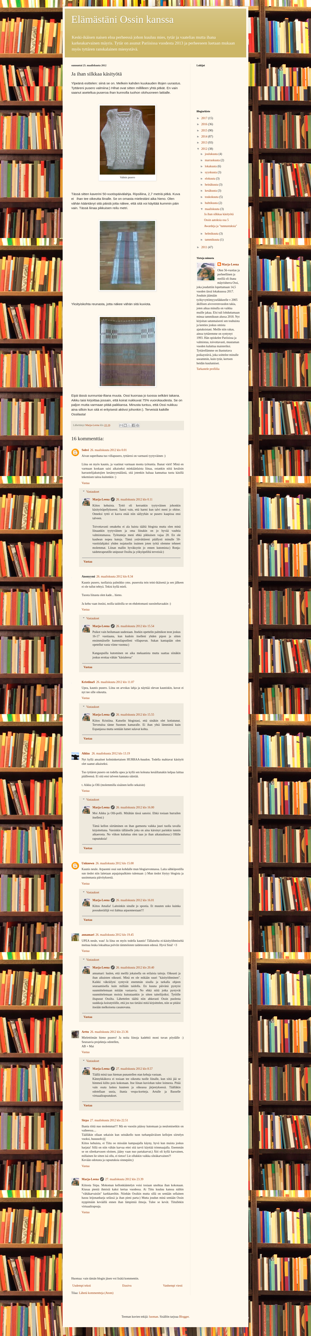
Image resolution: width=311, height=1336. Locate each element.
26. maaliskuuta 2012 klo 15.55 (135, 714)
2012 (204, 148)
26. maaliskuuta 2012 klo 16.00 (135, 807)
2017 (204, 118)
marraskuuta (213, 160)
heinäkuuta (212, 184)
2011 (204, 247)
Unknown (88, 863)
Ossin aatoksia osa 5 (216, 220)
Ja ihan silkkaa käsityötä (218, 214)
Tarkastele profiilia (208, 369)
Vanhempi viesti (172, 1285)
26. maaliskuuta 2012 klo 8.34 (114, 576)
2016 (204, 124)
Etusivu (127, 1285)
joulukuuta (211, 154)
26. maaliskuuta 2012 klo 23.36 (109, 1031)
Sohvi (85, 450)
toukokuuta (212, 197)
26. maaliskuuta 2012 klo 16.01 (135, 900)
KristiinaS (88, 682)
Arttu (85, 1031)
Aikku (86, 753)
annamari (88, 934)
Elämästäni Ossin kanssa (122, 19)
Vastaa (86, 483)
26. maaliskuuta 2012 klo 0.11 (134, 499)
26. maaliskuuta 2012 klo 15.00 (114, 863)
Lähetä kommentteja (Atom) (96, 1293)
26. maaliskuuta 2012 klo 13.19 (111, 753)
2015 (204, 130)
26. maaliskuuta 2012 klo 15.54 (135, 626)
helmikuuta (212, 233)
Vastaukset (92, 492)
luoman (153, 1316)
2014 (204, 136)
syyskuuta (211, 172)
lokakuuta (211, 166)
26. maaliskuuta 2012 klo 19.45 (114, 934)
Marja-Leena (100, 499)
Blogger (184, 1316)
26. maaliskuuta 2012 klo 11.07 (115, 682)
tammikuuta (212, 239)
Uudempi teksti (81, 1285)
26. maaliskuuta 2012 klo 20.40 (135, 967)
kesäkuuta (211, 190)
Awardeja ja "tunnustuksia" (220, 226)
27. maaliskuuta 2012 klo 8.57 (134, 1068)
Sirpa (85, 1120)
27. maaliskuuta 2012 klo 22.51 (109, 1120)
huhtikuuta (211, 203)
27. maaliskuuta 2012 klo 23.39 (124, 1179)
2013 (204, 142)
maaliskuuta (212, 209)
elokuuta (210, 178)
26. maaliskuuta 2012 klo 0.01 (108, 450)
